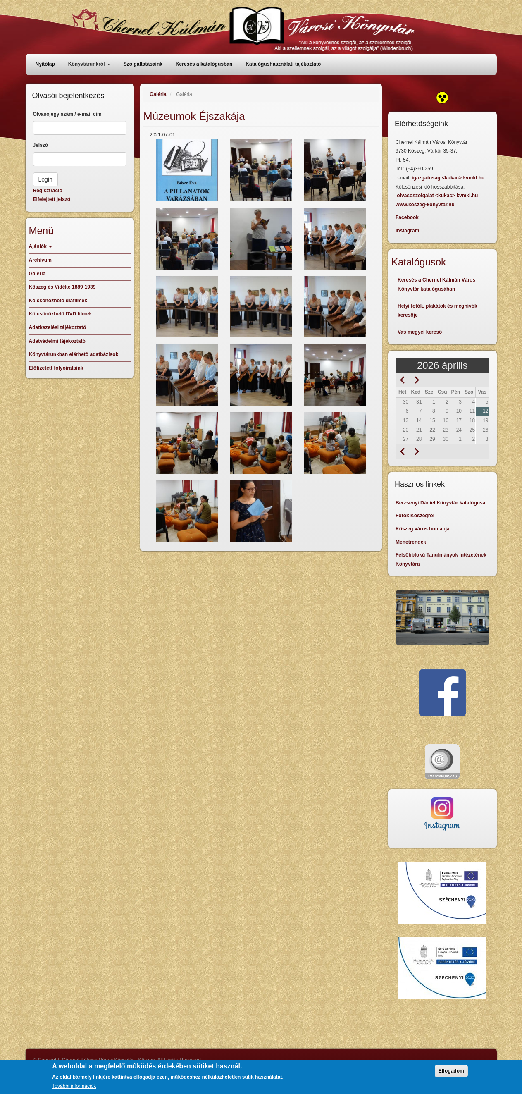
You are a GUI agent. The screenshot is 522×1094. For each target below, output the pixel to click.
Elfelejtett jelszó (52, 199)
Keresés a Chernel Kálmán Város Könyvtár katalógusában (436, 284)
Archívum (40, 260)
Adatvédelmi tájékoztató (57, 341)
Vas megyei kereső (420, 332)
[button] (187, 170)
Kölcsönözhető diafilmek (58, 300)
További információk (74, 1086)
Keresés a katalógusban (204, 64)
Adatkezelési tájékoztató (57, 327)
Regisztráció (47, 190)
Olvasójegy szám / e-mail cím (67, 114)
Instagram (407, 231)
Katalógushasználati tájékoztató (283, 64)
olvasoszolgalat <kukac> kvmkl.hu (438, 195)
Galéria (158, 94)
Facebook (407, 217)
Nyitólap (45, 64)
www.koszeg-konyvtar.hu (425, 205)
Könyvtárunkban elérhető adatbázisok (74, 354)
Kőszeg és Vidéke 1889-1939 (62, 287)
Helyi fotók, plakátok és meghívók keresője (437, 310)
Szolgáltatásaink (143, 64)
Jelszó (40, 145)
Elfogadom (451, 1071)
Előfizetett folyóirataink (56, 368)
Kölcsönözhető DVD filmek (60, 314)
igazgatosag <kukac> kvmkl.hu (449, 178)
